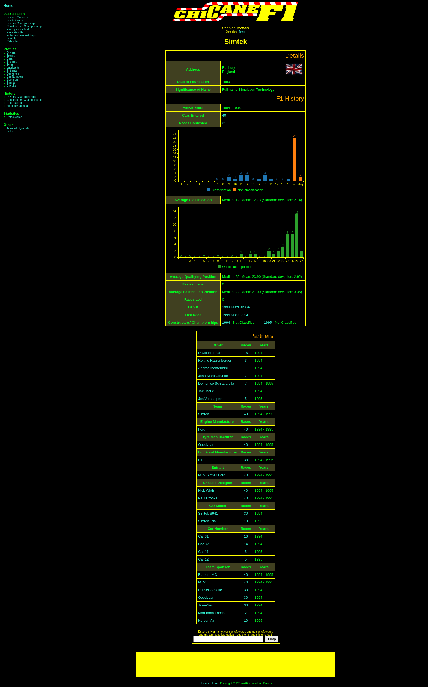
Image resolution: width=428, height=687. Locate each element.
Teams (11, 55)
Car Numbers (15, 76)
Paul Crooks (207, 498)
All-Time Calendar (18, 105)
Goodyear (205, 445)
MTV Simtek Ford (211, 475)
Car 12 (203, 559)
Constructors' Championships (25, 99)
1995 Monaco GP (235, 315)
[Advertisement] (235, 665)
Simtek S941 (208, 513)
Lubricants (13, 67)
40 (224, 115)
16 (246, 353)
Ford (201, 429)
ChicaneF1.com (209, 683)
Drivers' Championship (21, 23)
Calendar (12, 41)
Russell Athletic (210, 590)
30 (246, 513)
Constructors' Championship (24, 26)
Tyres (10, 64)
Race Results (15, 32)
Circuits (11, 85)
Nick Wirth (206, 490)
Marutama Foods (211, 613)
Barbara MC (207, 575)
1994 (226, 322)
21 (224, 123)
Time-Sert (205, 605)
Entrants (12, 70)
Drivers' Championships (21, 96)
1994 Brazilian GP (236, 307)
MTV (202, 582)
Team (242, 31)
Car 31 (203, 536)
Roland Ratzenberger (214, 360)
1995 (268, 322)
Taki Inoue (206, 391)
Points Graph (15, 20)
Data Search (14, 117)
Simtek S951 (208, 521)
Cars (10, 58)
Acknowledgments (18, 128)
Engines (12, 61)
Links (10, 131)
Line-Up (11, 38)
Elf (200, 460)
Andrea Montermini (213, 368)
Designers (13, 73)
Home (8, 6)
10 (246, 521)
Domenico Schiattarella (216, 383)
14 (246, 544)
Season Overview (17, 17)
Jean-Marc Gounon (213, 376)
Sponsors (12, 79)
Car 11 (203, 552)
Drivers (11, 52)
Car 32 (203, 544)
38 (246, 460)
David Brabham (210, 353)
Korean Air (206, 620)
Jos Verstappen (210, 399)
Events (11, 82)
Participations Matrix (19, 29)
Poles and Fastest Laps (21, 35)
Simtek (203, 414)
